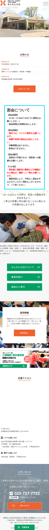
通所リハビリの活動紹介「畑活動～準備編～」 (17, 72)
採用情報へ (24, 333)
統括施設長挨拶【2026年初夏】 (12, 79)
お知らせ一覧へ (24, 89)
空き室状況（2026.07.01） (11, 64)
